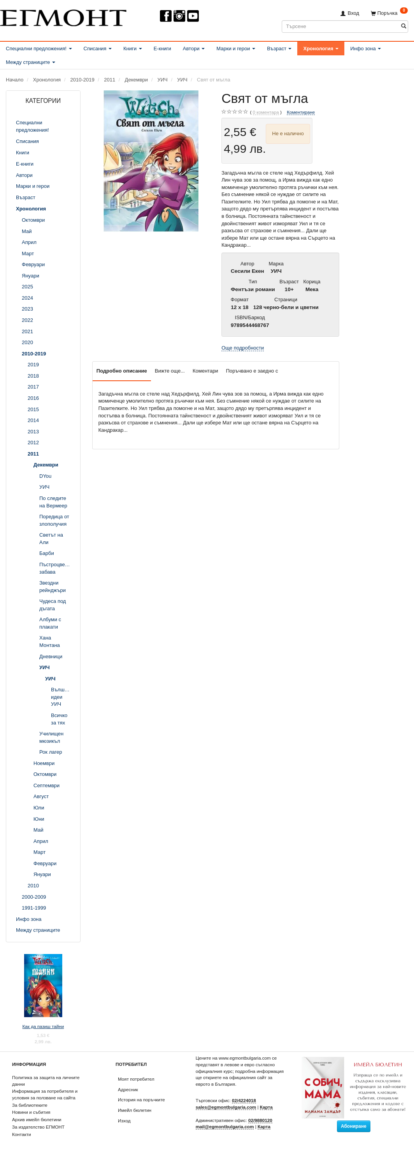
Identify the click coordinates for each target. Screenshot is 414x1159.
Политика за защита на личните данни (45, 1081)
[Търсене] (403, 26)
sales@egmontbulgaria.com (226, 1107)
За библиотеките (29, 1105)
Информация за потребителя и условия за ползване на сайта (44, 1094)
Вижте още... (170, 371)
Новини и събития (31, 1112)
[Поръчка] (389, 13)
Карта (266, 1107)
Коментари (205, 371)
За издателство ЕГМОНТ (38, 1126)
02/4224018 (244, 1100)
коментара (266, 112)
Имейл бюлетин (134, 1110)
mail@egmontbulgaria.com (225, 1126)
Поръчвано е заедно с (252, 371)
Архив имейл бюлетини (36, 1119)
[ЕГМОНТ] (63, 16)
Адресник (128, 1089)
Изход (124, 1120)
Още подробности (242, 348)
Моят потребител (136, 1078)
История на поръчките (141, 1099)
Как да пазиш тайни (43, 1026)
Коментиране (301, 112)
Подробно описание (121, 371)
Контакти (21, 1134)
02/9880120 (260, 1120)
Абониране (354, 1126)
